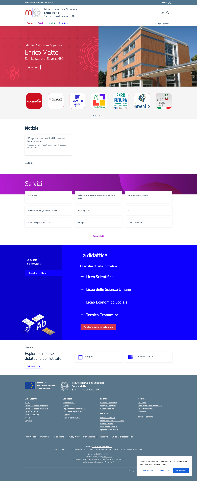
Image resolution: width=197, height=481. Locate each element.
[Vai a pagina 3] (99, 115)
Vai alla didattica (33, 366)
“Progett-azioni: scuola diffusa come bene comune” (46, 139)
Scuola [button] (30, 23)
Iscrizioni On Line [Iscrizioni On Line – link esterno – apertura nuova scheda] (32, 414)
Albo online (142, 411)
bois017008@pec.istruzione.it (132, 449)
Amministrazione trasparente (150, 405)
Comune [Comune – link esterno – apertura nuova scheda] (28, 420)
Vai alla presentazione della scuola (98, 327)
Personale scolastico (108, 402)
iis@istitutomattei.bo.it (85, 449)
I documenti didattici (108, 426)
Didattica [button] (63, 23)
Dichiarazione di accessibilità (95, 436)
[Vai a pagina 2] (96, 115)
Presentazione (69, 402)
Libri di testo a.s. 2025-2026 (112, 420)
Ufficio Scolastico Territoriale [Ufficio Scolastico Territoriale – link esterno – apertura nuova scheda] (36, 408)
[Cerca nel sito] (165, 12)
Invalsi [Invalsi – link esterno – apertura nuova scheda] (27, 417)
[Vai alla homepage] (33, 12)
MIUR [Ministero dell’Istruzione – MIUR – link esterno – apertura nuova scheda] (27, 402)
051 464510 (66, 449)
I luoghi (66, 405)
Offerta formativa (107, 417)
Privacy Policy (74, 436)
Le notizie (142, 402)
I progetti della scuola (109, 429)
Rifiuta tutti (164, 470)
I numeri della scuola (71, 417)
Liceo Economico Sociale (107, 302)
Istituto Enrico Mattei (37, 273)
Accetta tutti (180, 470)
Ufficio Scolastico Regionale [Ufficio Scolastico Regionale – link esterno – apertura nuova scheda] (36, 405)
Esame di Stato (106, 423)
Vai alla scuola (32, 67)
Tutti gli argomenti (162, 23)
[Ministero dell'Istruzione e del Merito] (39, 2)
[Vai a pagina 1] (93, 115)
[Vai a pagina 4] (101, 115)
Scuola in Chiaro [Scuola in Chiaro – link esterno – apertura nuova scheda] (31, 411)
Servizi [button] (41, 23)
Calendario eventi (145, 408)
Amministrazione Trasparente (38, 436)
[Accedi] (166, 2)
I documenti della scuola (73, 411)
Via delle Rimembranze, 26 (102, 446)
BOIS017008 (107, 456)
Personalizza (148, 470)
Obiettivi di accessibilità (122, 436)
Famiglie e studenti (108, 405)
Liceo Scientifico (100, 277)
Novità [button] (51, 23)
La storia (66, 414)
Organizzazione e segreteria (74, 408)
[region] (164, 466)
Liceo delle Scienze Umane (108, 289)
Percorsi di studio (107, 408)
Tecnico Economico (102, 315)
